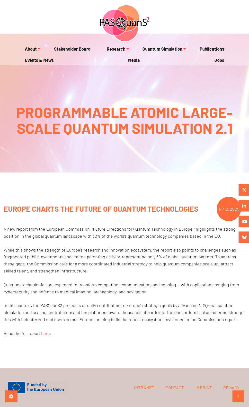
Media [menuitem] (29, 70)
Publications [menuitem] (178, 51)
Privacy (231, 387)
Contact (175, 387)
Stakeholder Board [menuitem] (63, 51)
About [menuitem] (30, 51)
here (45, 333)
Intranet (144, 387)
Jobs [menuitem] (220, 70)
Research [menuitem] (97, 51)
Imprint (204, 387)
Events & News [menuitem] (210, 51)
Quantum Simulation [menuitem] (136, 51)
